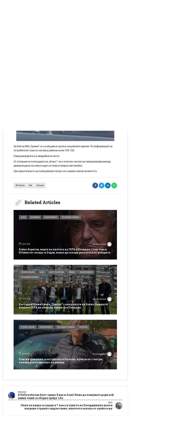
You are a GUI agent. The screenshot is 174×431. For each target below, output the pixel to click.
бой (30, 185)
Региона (83, 327)
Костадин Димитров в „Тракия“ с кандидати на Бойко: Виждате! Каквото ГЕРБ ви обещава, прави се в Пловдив (63, 306)
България (35, 217)
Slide (23, 217)
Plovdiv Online (28, 272)
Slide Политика (56, 272)
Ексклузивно (51, 217)
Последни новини (70, 217)
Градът (72, 272)
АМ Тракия (20, 185)
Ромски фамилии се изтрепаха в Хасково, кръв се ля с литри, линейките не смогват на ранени (61, 360)
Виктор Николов (102, 245)
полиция (40, 185)
